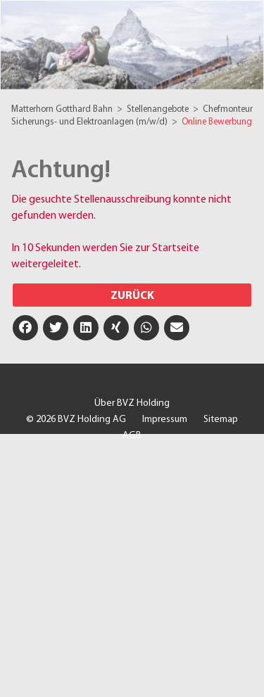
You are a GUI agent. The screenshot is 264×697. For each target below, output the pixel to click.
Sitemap (220, 419)
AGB (132, 435)
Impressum (164, 419)
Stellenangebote (159, 109)
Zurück (132, 296)
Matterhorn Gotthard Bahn (63, 109)
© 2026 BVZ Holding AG (76, 419)
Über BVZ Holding (132, 403)
